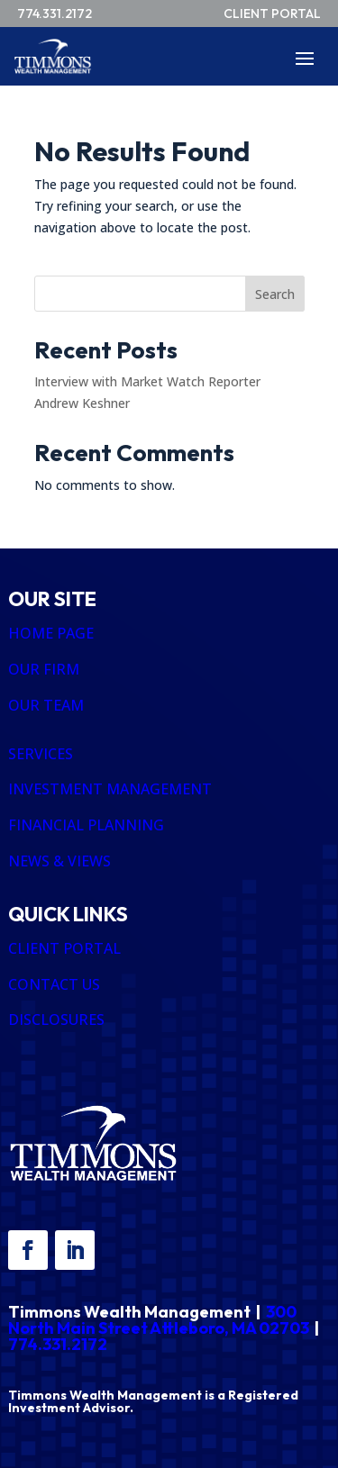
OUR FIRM (43, 669)
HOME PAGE (51, 633)
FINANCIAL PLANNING (86, 825)
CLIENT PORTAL (64, 948)
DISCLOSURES (56, 1019)
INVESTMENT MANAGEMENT (110, 789)
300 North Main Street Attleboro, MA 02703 (158, 1319)
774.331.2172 (57, 1344)
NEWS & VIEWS (59, 861)
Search (275, 294)
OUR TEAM (46, 705)
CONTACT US (54, 984)
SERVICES (40, 754)
